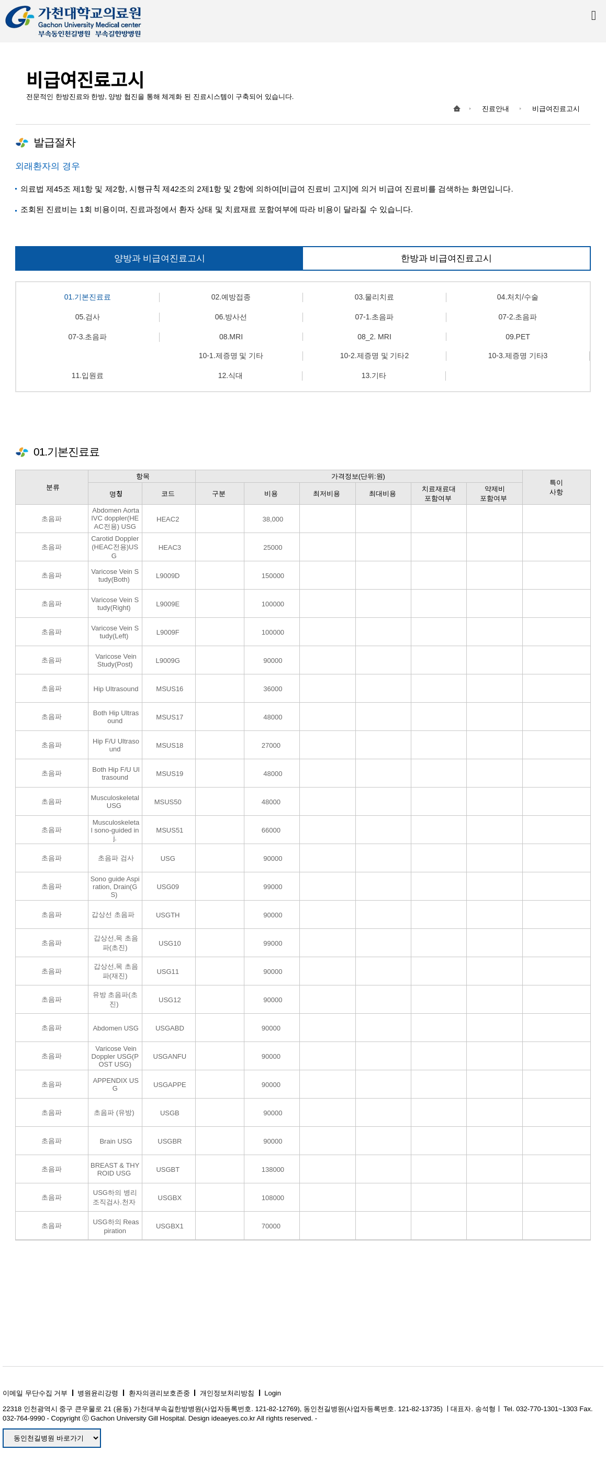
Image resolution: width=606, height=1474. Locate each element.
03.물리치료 (374, 297)
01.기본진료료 (87, 297)
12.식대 (230, 375)
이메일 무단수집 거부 (35, 1393)
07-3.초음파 (88, 337)
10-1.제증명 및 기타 (231, 355)
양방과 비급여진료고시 (160, 258)
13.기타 (374, 375)
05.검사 (87, 317)
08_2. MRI (374, 337)
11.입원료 (88, 375)
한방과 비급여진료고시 (446, 258)
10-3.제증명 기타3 (518, 355)
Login (272, 1393)
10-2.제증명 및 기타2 (374, 355)
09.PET (518, 337)
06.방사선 (231, 317)
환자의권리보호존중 (159, 1393)
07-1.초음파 (374, 317)
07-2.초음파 (518, 317)
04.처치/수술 (517, 297)
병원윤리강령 (97, 1393)
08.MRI (231, 337)
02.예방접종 (231, 297)
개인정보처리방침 (227, 1393)
